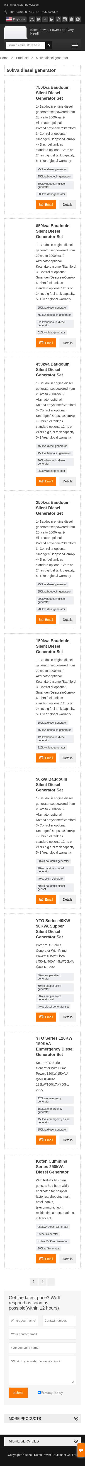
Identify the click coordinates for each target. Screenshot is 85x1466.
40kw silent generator (50, 878)
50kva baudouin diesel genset (51, 887)
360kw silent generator (51, 470)
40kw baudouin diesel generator (51, 870)
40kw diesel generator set (53, 1006)
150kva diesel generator (52, 722)
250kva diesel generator (52, 584)
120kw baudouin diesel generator (51, 739)
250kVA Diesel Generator (53, 1226)
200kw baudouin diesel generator (51, 600)
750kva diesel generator (52, 169)
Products (22, 58)
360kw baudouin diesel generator (51, 462)
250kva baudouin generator (54, 591)
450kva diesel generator (52, 446)
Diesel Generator (48, 1234)
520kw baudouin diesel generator (51, 324)
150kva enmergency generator (50, 1110)
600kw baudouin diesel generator (51, 185)
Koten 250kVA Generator (53, 1241)
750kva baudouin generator (54, 176)
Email (46, 204)
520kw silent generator (51, 332)
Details (68, 204)
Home (4, 58)
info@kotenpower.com (24, 4)
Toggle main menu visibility (75, 44)
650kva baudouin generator (54, 314)
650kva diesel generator (52, 307)
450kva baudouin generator (54, 453)
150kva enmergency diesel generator (54, 1121)
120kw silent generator (51, 747)
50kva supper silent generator (49, 987)
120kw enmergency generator (49, 1100)
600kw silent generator (51, 194)
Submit (18, 1393)
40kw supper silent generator (49, 977)
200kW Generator (48, 1248)
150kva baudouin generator (54, 730)
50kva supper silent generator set (49, 998)
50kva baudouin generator (53, 861)
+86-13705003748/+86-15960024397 (33, 12)
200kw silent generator (51, 609)
